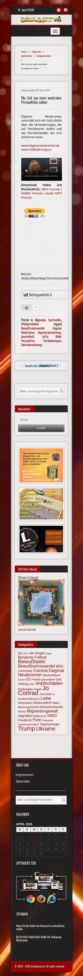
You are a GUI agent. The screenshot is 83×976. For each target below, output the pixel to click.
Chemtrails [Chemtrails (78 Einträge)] (25, 671)
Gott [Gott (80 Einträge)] (59, 679)
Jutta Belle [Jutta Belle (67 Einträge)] (45, 694)
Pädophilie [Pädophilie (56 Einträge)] (48, 720)
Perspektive (28, 340)
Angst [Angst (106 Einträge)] (40, 653)
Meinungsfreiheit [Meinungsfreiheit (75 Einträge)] (28, 707)
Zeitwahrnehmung (31, 344)
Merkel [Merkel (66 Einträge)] (22, 711)
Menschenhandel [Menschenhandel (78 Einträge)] (51, 707)
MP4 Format (51, 189)
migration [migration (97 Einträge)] (25, 716)
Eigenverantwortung (49, 332)
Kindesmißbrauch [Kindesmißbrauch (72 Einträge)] (29, 698)
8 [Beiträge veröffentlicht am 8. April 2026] (34, 839)
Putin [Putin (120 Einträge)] (37, 720)
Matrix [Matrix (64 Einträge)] (55, 702)
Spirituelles (26, 56)
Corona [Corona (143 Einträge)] (40, 670)
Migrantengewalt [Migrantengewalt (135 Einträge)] (42, 711)
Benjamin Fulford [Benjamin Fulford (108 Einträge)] (32, 657)
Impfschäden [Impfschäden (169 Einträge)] (49, 683)
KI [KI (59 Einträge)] (53, 694)
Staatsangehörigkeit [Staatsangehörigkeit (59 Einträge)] (28, 724)
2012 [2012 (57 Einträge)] (25, 653)
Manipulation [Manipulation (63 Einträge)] (25, 702)
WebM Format (31, 193)
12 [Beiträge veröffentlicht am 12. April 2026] (63, 839)
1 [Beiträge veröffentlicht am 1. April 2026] (34, 834)
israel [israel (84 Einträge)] (37, 689)
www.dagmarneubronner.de (40, 145)
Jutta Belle (51, 336)
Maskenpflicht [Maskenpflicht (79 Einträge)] (42, 702)
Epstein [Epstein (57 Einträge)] (22, 679)
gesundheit (27, 336)
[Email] (41, 419)
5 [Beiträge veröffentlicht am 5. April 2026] (63, 834)
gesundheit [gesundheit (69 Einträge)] (48, 679)
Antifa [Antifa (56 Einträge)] (48, 653)
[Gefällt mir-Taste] (26, 307)
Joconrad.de (27, 629)
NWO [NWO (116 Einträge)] (52, 715)
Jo (32, 90)
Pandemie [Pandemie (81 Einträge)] (25, 720)
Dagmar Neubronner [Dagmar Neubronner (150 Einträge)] (41, 672)
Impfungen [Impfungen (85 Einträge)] (25, 689)
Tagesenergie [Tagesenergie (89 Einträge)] (49, 724)
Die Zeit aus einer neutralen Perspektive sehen (41, 100)
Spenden (23, 781)
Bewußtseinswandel (32, 328)
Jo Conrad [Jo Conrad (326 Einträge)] (33, 690)
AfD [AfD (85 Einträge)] (31, 653)
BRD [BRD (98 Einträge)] (59, 666)
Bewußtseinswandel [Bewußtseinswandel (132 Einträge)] (36, 666)
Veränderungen (52, 340)
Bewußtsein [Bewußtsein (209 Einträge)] (31, 661)
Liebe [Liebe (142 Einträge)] (46, 698)
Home (24, 51)
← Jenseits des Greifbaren (35, 365)
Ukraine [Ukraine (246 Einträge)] (45, 728)
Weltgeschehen (44, 56)
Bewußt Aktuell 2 (51, 365)
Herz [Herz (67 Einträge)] (32, 684)
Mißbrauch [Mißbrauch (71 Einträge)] (39, 716)
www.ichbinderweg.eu (36, 149)
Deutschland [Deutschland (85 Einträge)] (51, 675)
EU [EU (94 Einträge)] (29, 679)
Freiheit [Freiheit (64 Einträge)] (36, 679)
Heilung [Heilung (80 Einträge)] (23, 684)
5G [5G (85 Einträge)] (20, 653)
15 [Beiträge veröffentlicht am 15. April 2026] (34, 844)
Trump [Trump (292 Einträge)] (26, 728)
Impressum (25, 775)
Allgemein (36, 51)
